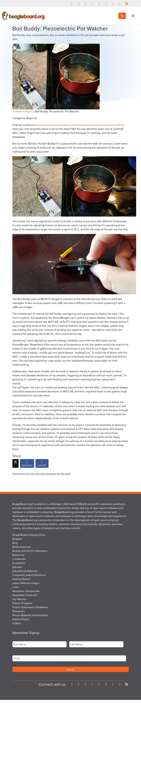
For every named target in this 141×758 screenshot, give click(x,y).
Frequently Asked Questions (29, 575)
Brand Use (18, 555)
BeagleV (17, 539)
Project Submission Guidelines (30, 607)
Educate (17, 567)
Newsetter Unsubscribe (26, 591)
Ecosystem (18, 563)
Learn (15, 587)
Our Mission (19, 599)
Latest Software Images (25, 583)
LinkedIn (42, 464)
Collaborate (19, 559)
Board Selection (21, 547)
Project (28, 111)
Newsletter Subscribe (24, 595)
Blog (15, 543)
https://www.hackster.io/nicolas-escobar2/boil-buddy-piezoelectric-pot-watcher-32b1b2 (80, 124)
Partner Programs (22, 603)
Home (18, 111)
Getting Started (21, 579)
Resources (18, 611)
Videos (16, 623)
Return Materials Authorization (30, 615)
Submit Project (20, 619)
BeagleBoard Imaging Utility (28, 535)
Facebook (27, 464)
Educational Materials (24, 571)
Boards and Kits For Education (29, 551)
